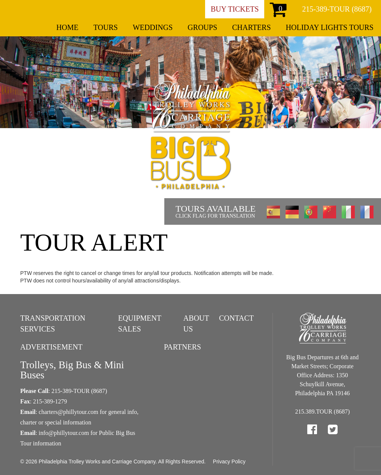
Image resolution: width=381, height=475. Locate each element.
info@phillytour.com (64, 433)
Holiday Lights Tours (330, 27)
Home (68, 27)
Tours (105, 27)
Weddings (153, 27)
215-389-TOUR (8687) (337, 9)
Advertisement (51, 347)
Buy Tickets (235, 9)
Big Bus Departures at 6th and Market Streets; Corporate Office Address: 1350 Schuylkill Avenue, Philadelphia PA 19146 (322, 375)
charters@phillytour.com (68, 412)
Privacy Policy (229, 462)
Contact (236, 318)
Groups (202, 27)
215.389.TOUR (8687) (322, 411)
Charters (251, 27)
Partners (182, 347)
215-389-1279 (50, 401)
